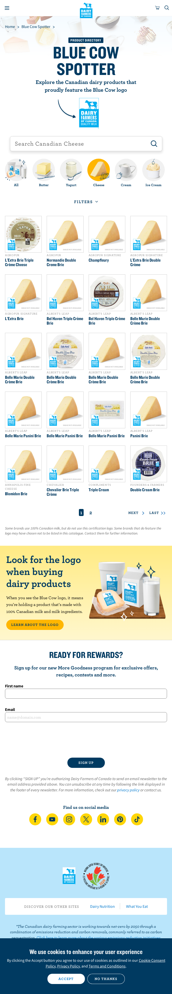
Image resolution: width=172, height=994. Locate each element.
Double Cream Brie (145, 490)
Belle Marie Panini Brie (23, 436)
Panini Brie (139, 436)
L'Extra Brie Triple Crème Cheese (19, 262)
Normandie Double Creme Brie (61, 262)
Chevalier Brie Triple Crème (63, 492)
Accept (66, 979)
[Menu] (7, 8)
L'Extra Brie (14, 318)
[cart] (158, 8)
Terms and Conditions (107, 966)
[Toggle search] (167, 8)
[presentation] (86, 740)
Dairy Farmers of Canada (86, 10)
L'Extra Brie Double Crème (145, 262)
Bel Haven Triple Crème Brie (65, 320)
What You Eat (137, 906)
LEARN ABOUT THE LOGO (35, 625)
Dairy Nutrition (102, 906)
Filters (83, 201)
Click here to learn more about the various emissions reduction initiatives (98, 937)
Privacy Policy (68, 966)
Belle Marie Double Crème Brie (145, 320)
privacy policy (128, 789)
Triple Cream (99, 490)
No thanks (106, 979)
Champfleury (99, 260)
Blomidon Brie (16, 494)
